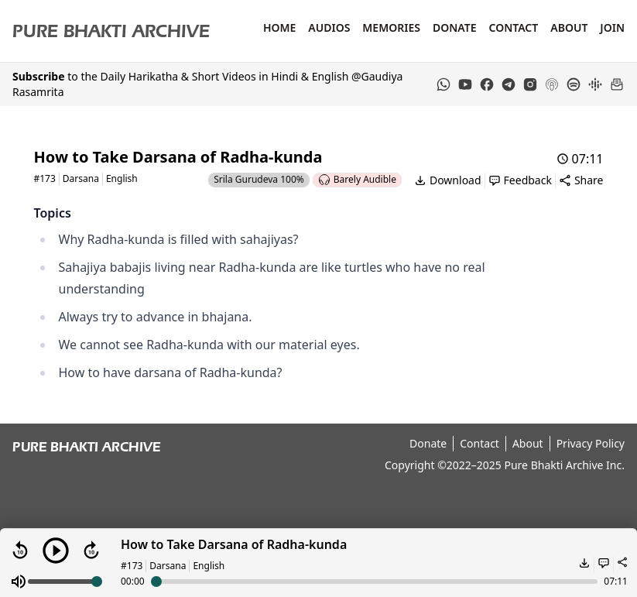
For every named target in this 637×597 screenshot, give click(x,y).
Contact (513, 27)
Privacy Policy (591, 443)
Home (279, 27)
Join (612, 27)
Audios (329, 27)
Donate (455, 27)
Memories (391, 27)
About (568, 27)
